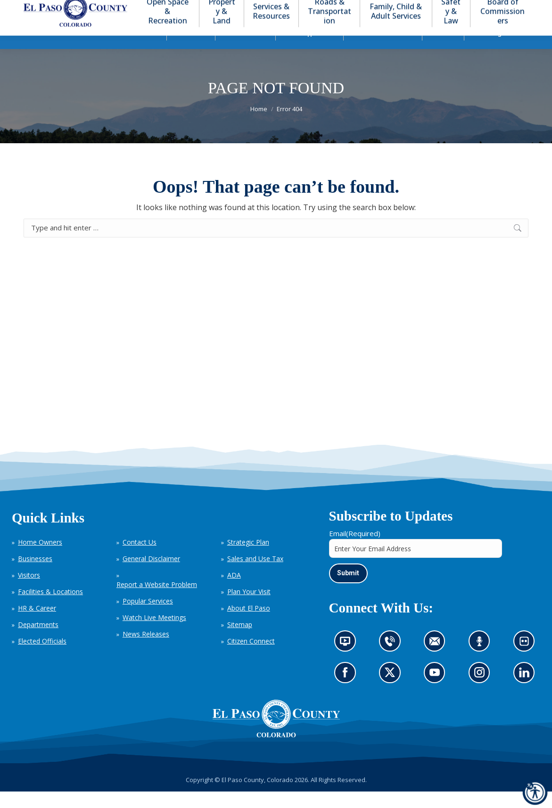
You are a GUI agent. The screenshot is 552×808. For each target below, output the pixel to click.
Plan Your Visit (249, 608)
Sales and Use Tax (255, 575)
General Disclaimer (151, 575)
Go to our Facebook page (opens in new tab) (347, 692)
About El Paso (248, 624)
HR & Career (37, 624)
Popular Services (148, 617)
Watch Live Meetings (154, 634)
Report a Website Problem (156, 601)
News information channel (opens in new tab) (348, 661)
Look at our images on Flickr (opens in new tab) (527, 661)
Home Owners (40, 559)
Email (354, 550)
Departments (38, 641)
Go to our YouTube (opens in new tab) (437, 692)
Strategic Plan (248, 559)
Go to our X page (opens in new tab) (392, 692)
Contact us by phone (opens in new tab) (392, 661)
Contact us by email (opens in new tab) (438, 661)
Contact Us (140, 559)
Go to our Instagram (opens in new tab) (482, 692)
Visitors (29, 592)
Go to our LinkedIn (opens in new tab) (526, 692)
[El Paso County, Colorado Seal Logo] (276, 735)
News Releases (146, 650)
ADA (234, 592)
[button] (482, 8)
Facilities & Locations (50, 608)
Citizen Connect (251, 657)
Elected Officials (42, 657)
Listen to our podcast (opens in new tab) (481, 661)
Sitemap (239, 641)
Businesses (35, 575)
